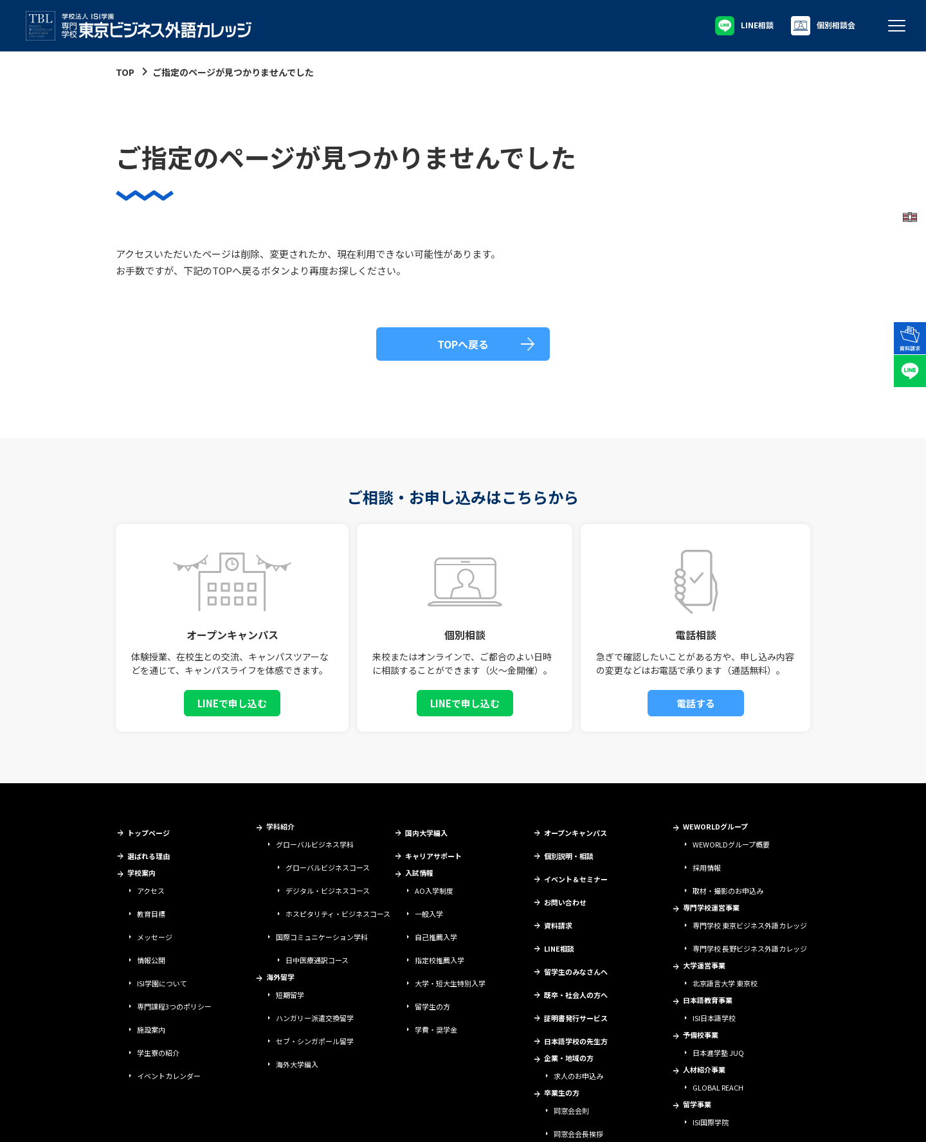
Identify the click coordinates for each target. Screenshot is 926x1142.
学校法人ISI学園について (54, 1120)
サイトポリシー (125, 1120)
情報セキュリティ (185, 1120)
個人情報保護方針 (249, 1120)
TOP (125, 72)
